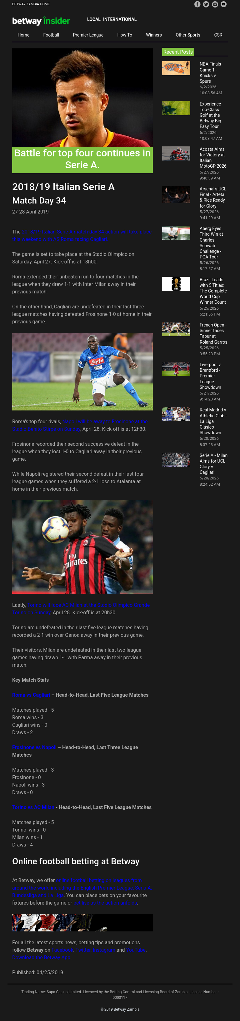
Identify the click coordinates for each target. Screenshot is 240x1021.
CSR (218, 34)
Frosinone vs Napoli (34, 747)
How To (125, 34)
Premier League (88, 34)
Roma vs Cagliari (31, 695)
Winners (154, 34)
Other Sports (188, 34)
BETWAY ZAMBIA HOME (31, 4)
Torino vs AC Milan (33, 807)
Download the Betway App (41, 957)
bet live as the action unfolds (105, 903)
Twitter (82, 950)
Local (94, 19)
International (120, 19)
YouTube (136, 950)
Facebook (62, 950)
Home (23, 34)
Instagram (104, 950)
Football (51, 34)
